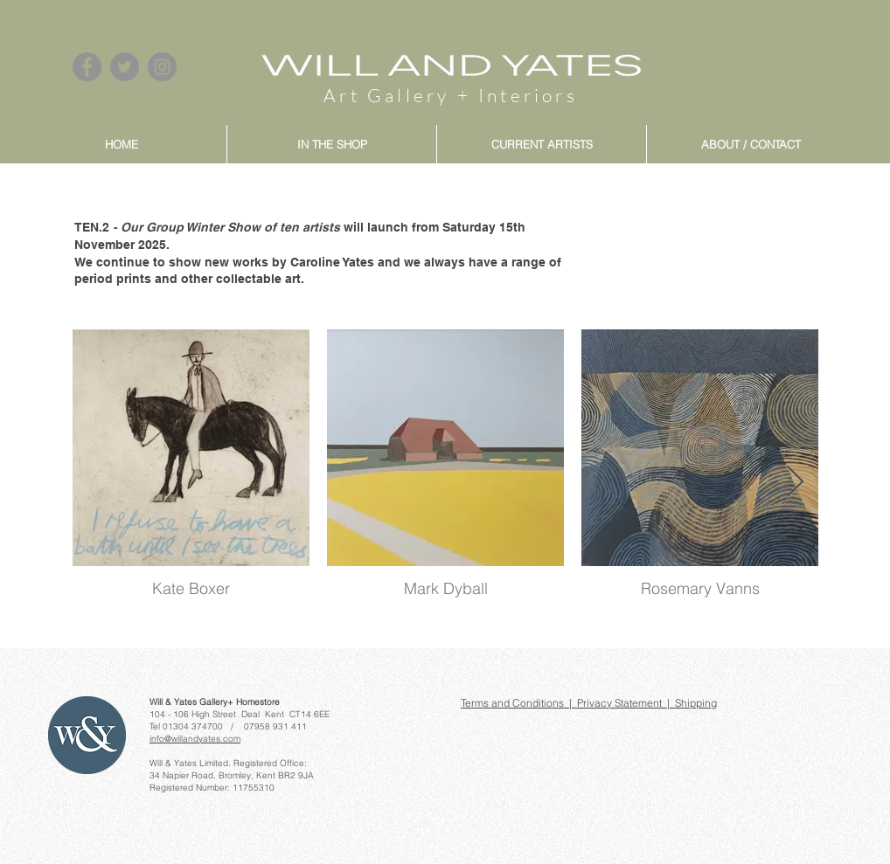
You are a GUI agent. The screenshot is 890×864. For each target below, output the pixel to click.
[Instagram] (162, 66)
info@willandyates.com (194, 738)
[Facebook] (87, 66)
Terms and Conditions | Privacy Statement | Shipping (589, 702)
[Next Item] (795, 483)
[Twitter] (124, 66)
